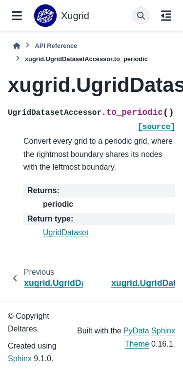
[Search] (141, 15)
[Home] (16, 46)
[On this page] (166, 15)
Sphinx (20, 358)
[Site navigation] (17, 15)
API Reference (56, 45)
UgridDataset (65, 232)
